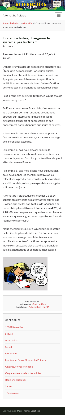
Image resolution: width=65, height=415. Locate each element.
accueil (9, 333)
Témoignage (12, 392)
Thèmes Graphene (31, 410)
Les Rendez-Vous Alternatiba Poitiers (25, 360)
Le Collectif (11, 353)
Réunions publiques (16, 379)
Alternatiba (11, 340)
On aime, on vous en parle (19, 366)
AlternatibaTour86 (39, 306)
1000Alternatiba (14, 327)
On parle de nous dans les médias (23, 373)
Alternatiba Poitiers (14, 15)
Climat (8, 346)
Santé (8, 386)
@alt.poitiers (39, 304)
